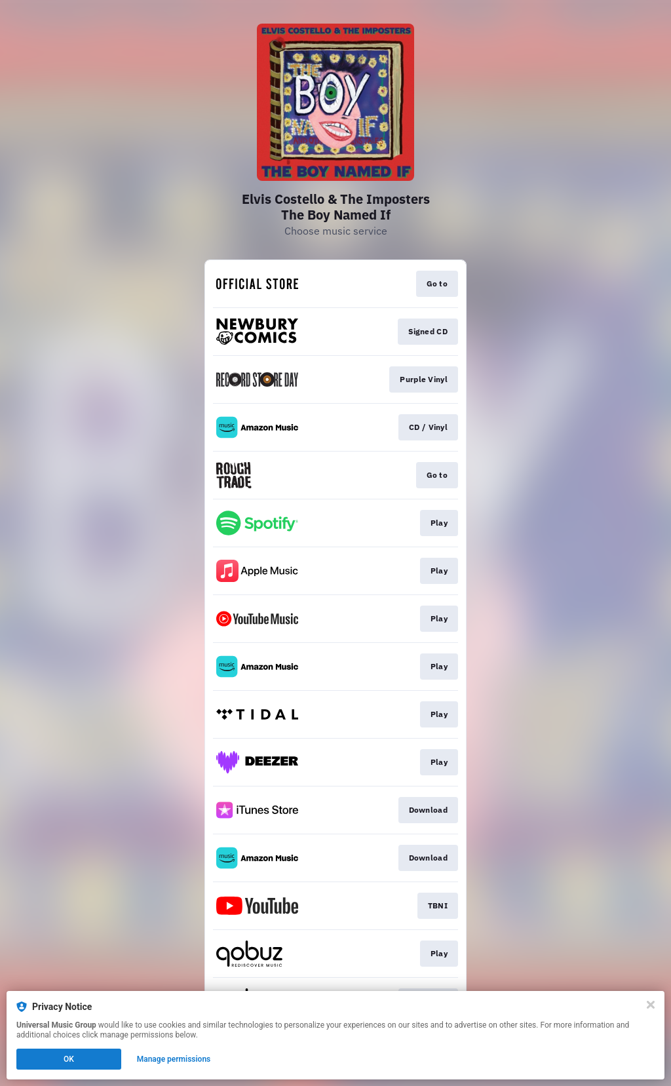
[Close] (650, 1004)
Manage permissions (174, 1059)
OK (69, 1059)
